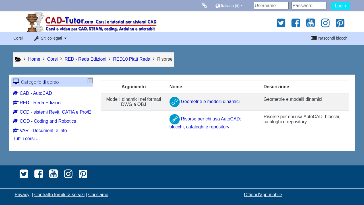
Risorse (165, 59)
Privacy (22, 194)
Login (340, 5)
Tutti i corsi (28, 146)
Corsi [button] (18, 38)
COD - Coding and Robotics (48, 129)
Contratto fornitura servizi (59, 194)
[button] (233, 5)
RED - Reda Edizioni (41, 102)
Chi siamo (98, 194)
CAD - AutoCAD (36, 93)
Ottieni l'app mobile (263, 194)
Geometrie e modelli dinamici (204, 101)
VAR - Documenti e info (44, 138)
